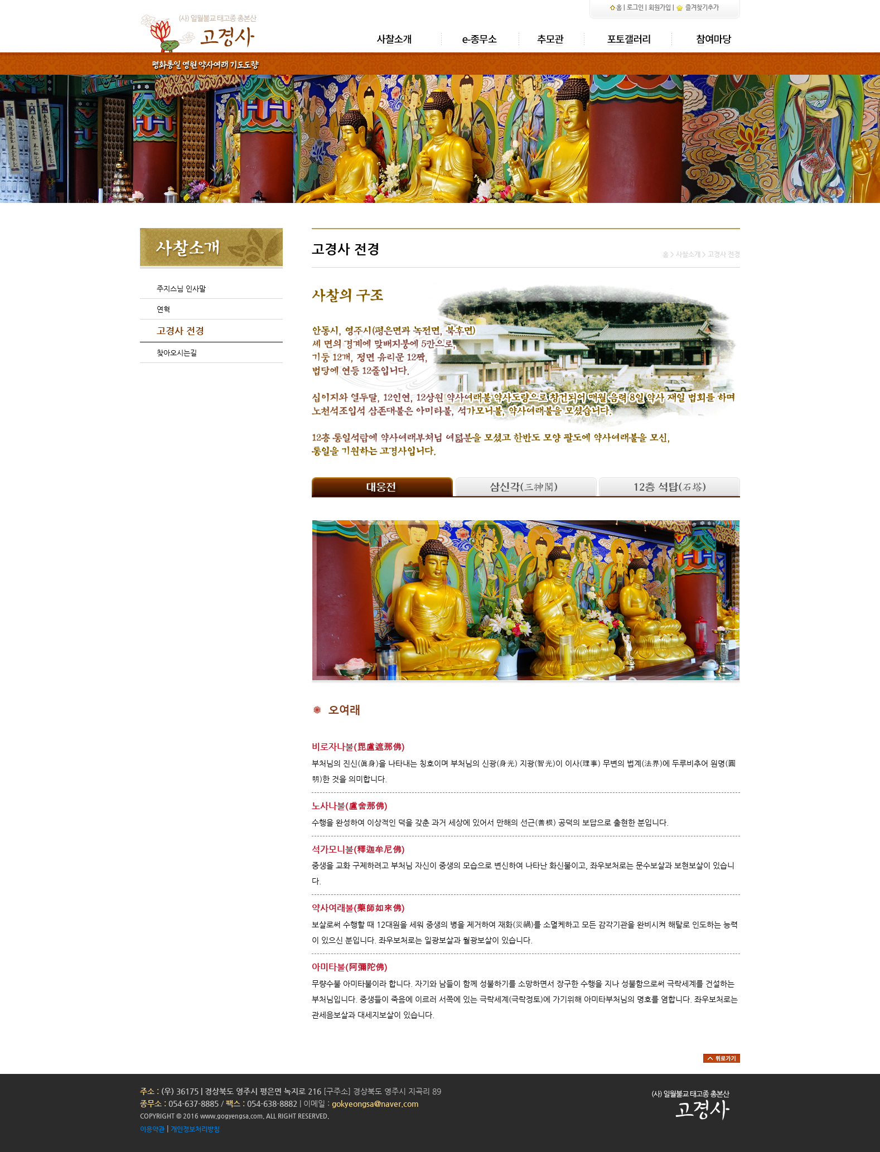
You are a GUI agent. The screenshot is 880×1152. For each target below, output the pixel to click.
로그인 (635, 7)
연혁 (163, 309)
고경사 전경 (180, 330)
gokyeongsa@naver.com (375, 1103)
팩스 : (236, 1103)
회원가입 (660, 7)
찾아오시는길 (177, 352)
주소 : (149, 1091)
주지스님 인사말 (181, 288)
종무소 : (154, 1103)
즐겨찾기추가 (697, 7)
